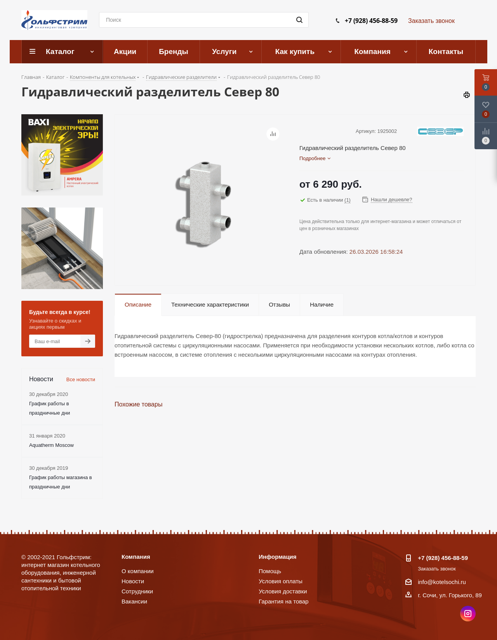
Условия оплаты (280, 581)
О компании (138, 571)
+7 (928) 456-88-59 (371, 20)
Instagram (468, 613)
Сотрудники (137, 591)
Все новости (80, 379)
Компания (136, 556)
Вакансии (134, 601)
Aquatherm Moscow (51, 445)
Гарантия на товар (283, 601)
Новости (133, 581)
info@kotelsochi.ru (442, 582)
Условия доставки (283, 591)
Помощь (270, 571)
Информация (277, 556)
